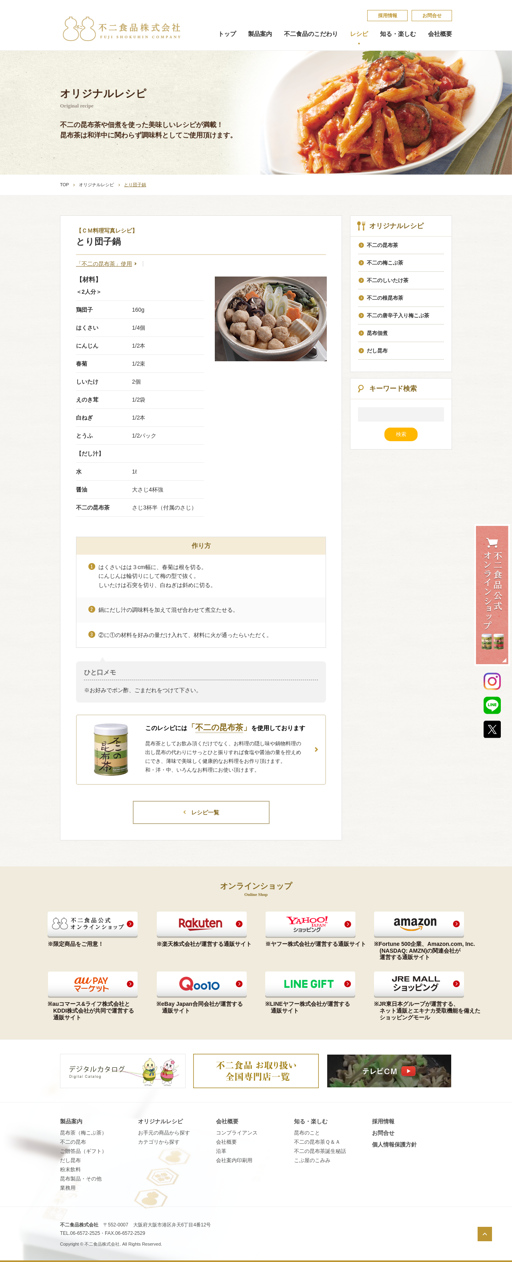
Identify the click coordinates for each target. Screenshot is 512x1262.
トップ (227, 34)
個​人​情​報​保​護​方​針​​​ (394, 1144)
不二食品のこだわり (311, 34)
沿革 (221, 1151)
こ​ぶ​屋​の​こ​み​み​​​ (312, 1160)
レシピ (359, 34)
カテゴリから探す (159, 1142)
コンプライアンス (237, 1133)
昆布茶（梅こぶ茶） (83, 1133)
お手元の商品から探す (164, 1133)
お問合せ (432, 15)
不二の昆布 (73, 1142)
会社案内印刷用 (234, 1160)
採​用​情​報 (387, 15)
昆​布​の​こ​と (307, 1133)
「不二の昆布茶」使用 (104, 264)
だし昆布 (70, 1160)
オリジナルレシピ (96, 184)
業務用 (68, 1188)
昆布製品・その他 (81, 1179)
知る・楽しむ (398, 34)
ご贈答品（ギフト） (83, 1151)
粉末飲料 (70, 1169)
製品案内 (260, 34)
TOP (64, 184)
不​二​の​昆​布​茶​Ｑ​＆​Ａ (317, 1142)
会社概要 (440, 34)
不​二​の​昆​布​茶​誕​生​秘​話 (320, 1151)
